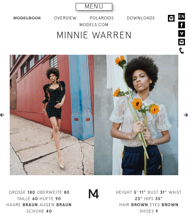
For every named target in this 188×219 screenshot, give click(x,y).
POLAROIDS (102, 18)
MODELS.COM (94, 24)
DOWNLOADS (141, 18)
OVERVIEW (65, 18)
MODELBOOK (27, 18)
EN (182, 16)
